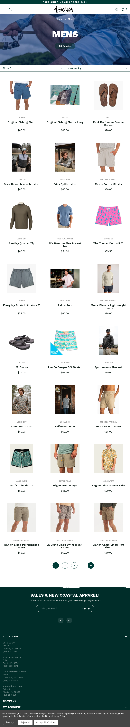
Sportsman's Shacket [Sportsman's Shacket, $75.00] (108, 367)
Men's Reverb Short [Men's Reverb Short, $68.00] (108, 426)
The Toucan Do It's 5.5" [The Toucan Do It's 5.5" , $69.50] (108, 243)
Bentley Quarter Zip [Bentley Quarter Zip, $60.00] (22, 243)
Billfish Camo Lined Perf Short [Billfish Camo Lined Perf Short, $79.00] (108, 546)
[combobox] (97, 68)
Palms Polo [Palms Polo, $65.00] (65, 305)
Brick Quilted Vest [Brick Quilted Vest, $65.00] (65, 184)
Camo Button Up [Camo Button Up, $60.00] (21, 426)
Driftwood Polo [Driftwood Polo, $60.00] (65, 426)
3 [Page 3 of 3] (74, 565)
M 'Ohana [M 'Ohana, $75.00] (22, 367)
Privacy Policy (58, 716)
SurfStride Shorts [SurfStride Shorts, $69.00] (21, 485)
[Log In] (116, 9)
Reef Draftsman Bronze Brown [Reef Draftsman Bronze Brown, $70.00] (108, 124)
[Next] (91, 565)
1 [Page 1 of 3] (55, 565)
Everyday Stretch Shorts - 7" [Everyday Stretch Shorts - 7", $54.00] (21, 307)
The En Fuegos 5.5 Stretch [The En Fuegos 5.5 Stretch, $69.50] (65, 367)
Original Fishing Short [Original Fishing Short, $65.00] (21, 122)
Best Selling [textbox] (75, 68)
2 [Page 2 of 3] (65, 565)
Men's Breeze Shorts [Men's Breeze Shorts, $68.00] (108, 184)
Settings (10, 722)
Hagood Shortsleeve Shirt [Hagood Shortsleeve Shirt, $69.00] (108, 485)
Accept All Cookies (46, 722)
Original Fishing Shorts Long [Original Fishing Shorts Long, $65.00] (65, 122)
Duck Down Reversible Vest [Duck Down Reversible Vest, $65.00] (21, 184)
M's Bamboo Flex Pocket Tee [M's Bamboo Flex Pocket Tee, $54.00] (65, 245)
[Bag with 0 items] (124, 9)
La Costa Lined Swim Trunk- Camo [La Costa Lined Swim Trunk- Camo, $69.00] (65, 546)
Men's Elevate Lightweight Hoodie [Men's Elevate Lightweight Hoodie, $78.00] (108, 307)
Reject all (25, 722)
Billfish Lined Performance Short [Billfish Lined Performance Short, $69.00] (21, 546)
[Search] (10, 9)
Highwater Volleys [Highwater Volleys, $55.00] (65, 485)
